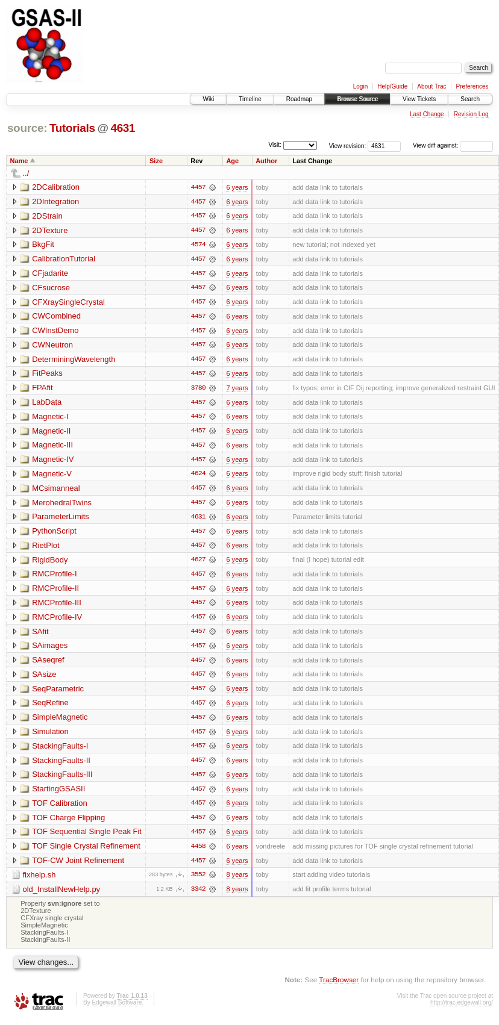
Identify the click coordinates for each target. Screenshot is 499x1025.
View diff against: (453, 145)
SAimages (49, 649)
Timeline (250, 99)
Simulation (50, 736)
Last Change (427, 114)
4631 (122, 128)
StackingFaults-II (61, 765)
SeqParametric (58, 692)
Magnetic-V (52, 476)
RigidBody (49, 562)
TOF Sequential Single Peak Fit (87, 837)
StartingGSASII (58, 794)
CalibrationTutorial (63, 259)
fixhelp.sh (39, 880)
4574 (198, 245)
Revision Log (471, 114)
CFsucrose (51, 288)
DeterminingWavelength (73, 360)
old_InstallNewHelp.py (62, 895)
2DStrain (47, 215)
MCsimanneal (56, 490)
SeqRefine (50, 707)
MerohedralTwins (62, 504)
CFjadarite (50, 273)
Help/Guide (392, 86)
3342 (198, 895)
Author (266, 160)
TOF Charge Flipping (68, 822)
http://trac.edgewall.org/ (461, 1009)
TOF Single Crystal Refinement (86, 851)
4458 (198, 852)
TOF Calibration (59, 808)
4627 (198, 563)
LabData (46, 403)
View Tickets (419, 99)
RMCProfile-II (55, 591)
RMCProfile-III (56, 606)
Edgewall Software (117, 1009)
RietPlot (46, 548)
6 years (237, 187)
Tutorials (72, 128)
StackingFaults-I (60, 750)
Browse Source (357, 99)
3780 (198, 389)
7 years (237, 389)
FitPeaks (47, 374)
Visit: (274, 145)
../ (26, 173)
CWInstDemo (55, 331)
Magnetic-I (50, 418)
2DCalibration (56, 187)
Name (19, 160)
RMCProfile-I (54, 577)
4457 (198, 187)
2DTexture (49, 230)
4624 (198, 476)
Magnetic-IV (53, 461)
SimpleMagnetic (60, 721)
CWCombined (56, 317)
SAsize (44, 678)
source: (27, 128)
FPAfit (42, 389)
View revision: (347, 145)
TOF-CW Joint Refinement (78, 866)
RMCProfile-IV (57, 620)
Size (156, 160)
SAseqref (48, 663)
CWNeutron (52, 345)
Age (232, 160)
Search (470, 99)
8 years (237, 881)
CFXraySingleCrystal (68, 302)
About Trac (431, 86)
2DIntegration (55, 201)
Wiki (208, 99)
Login (360, 86)
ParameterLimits (60, 519)
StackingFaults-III (62, 779)
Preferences (472, 86)
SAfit (40, 635)
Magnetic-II (51, 432)
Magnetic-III (52, 447)
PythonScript (54, 533)
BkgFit (43, 244)
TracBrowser (339, 986)
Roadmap (299, 99)
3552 (198, 881)
